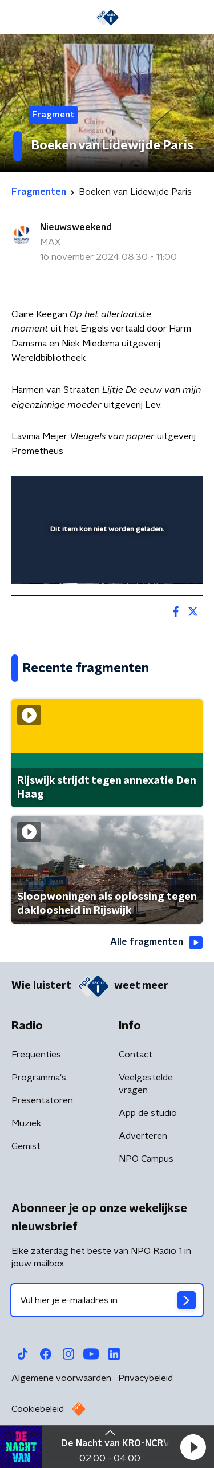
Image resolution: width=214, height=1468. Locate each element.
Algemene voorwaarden (61, 1378)
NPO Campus (146, 1158)
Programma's (38, 1077)
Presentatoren (42, 1100)
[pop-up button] (141, 492)
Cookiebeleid (37, 1409)
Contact (135, 1054)
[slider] (105, 563)
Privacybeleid (145, 1378)
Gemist (26, 1146)
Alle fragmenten (156, 942)
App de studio (148, 1113)
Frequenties (36, 1054)
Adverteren (143, 1136)
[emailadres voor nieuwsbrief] (107, 1300)
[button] (193, 1446)
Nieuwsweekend (76, 227)
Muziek (26, 1123)
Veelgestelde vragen (146, 1084)
